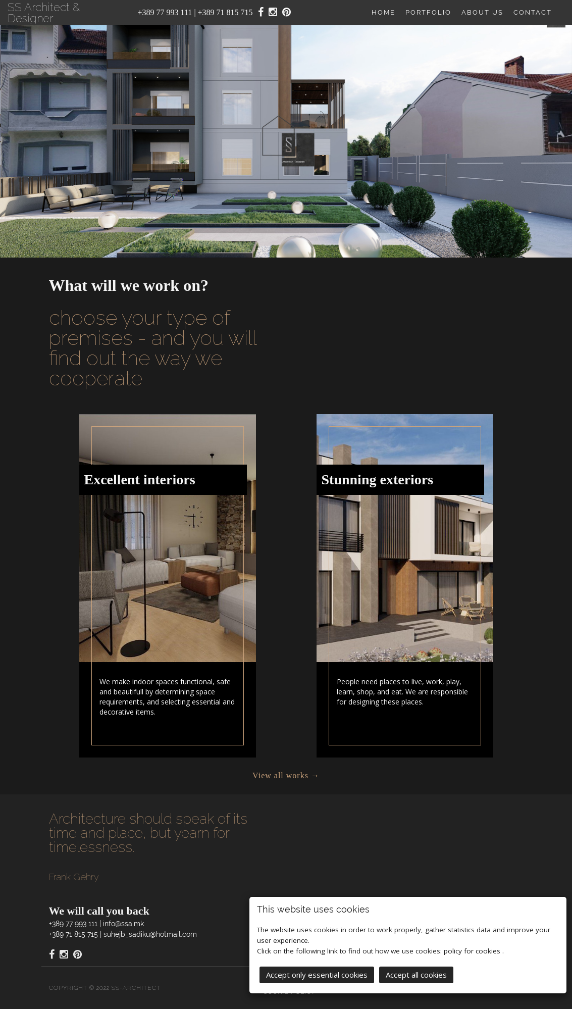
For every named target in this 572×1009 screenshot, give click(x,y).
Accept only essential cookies (317, 974)
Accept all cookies (416, 974)
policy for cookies (473, 949)
